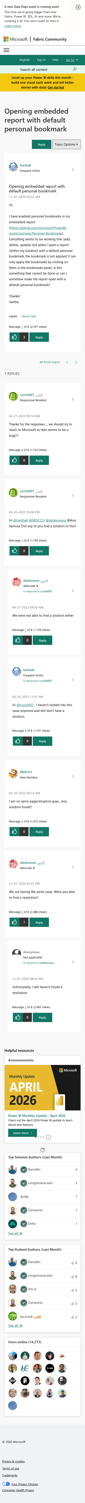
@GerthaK (20, 520)
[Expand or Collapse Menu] (6, 50)
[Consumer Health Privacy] (42, 1490)
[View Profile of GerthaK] (25, 165)
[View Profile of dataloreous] (31, 580)
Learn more (12, 26)
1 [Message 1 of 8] (22, 326)
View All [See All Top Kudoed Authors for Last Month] (15, 1325)
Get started (56, 87)
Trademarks (9, 1475)
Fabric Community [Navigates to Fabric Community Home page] (50, 39)
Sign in (41, 59)
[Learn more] (22, 1133)
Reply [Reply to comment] (39, 460)
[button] (41, 144)
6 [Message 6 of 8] (25, 730)
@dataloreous (56, 520)
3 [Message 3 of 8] (25, 1007)
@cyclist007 (25, 705)
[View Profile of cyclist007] (27, 394)
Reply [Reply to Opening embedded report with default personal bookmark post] (39, 337)
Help (55, 59)
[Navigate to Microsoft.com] (15, 39)
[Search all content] (48, 69)
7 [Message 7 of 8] (25, 630)
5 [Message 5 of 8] (22, 540)
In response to (37, 591)
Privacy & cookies (13, 1461)
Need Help (29, 316)
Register (24, 59)
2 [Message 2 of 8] (22, 912)
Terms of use (10, 1468)
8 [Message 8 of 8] (22, 450)
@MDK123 (37, 520)
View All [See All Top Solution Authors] (15, 1233)
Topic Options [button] (65, 144)
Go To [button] (70, 60)
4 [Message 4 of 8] (22, 821)
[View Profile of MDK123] (26, 772)
